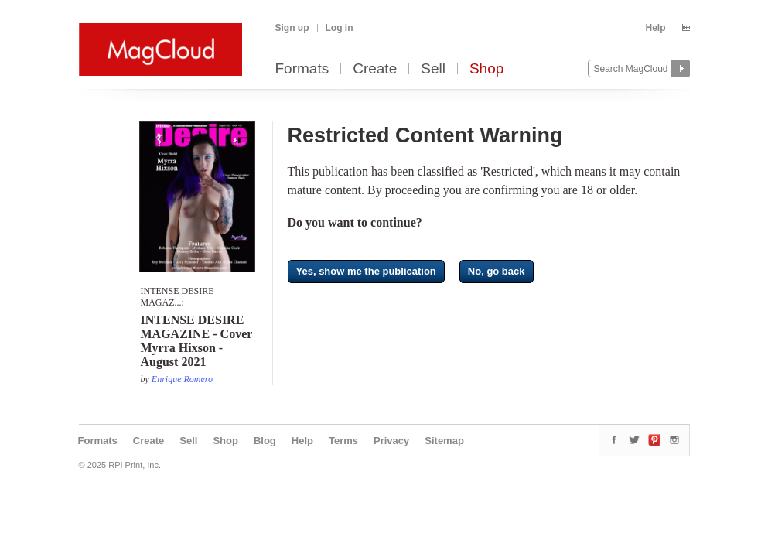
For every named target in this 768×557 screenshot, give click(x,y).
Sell (433, 69)
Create (375, 69)
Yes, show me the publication (366, 271)
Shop (486, 69)
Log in (339, 27)
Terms (343, 440)
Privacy (391, 440)
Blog (265, 440)
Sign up (292, 27)
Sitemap (444, 440)
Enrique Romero (182, 379)
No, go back (496, 271)
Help (655, 27)
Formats (302, 69)
